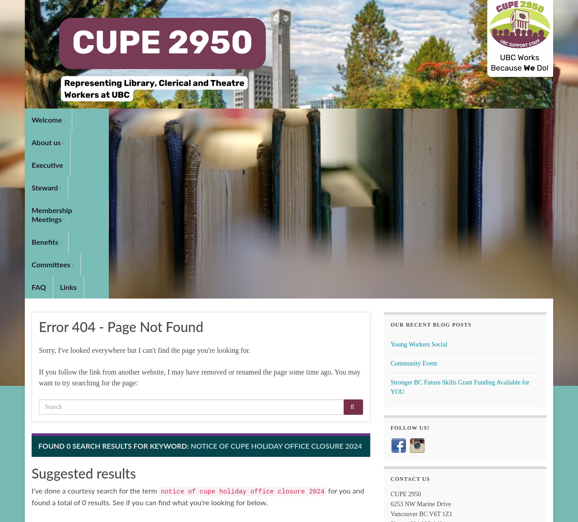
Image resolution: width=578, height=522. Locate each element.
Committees (368, 119)
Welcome (48, 119)
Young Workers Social (419, 177)
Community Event (414, 196)
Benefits (318, 119)
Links (439, 119)
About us (95, 119)
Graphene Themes (91, 511)
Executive (141, 119)
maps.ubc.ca (419, 415)
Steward (185, 119)
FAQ (410, 119)
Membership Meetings (251, 119)
